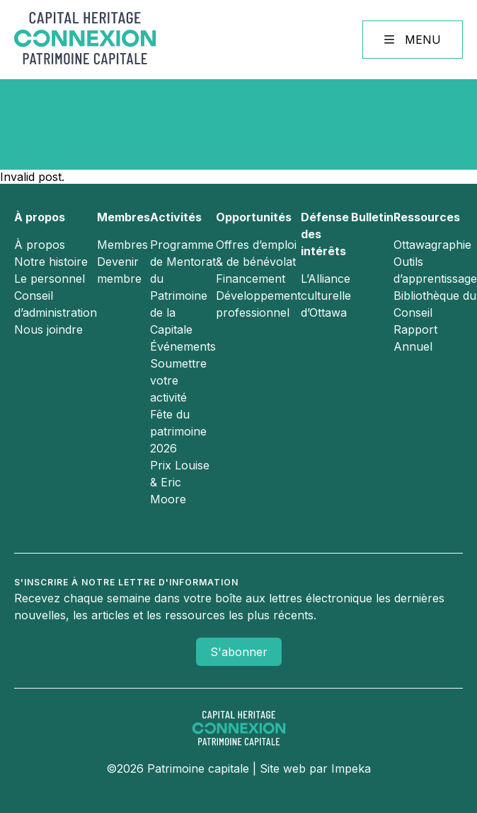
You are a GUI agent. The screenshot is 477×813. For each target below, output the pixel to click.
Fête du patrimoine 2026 (178, 431)
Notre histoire (51, 262)
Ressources (426, 217)
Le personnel (49, 278)
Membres (123, 217)
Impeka (351, 768)
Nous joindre (48, 329)
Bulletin (372, 217)
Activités (176, 217)
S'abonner (239, 652)
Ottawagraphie (432, 245)
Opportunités (254, 217)
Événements (183, 346)
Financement (250, 278)
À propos (39, 217)
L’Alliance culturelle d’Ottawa (326, 295)
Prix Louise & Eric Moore (179, 482)
